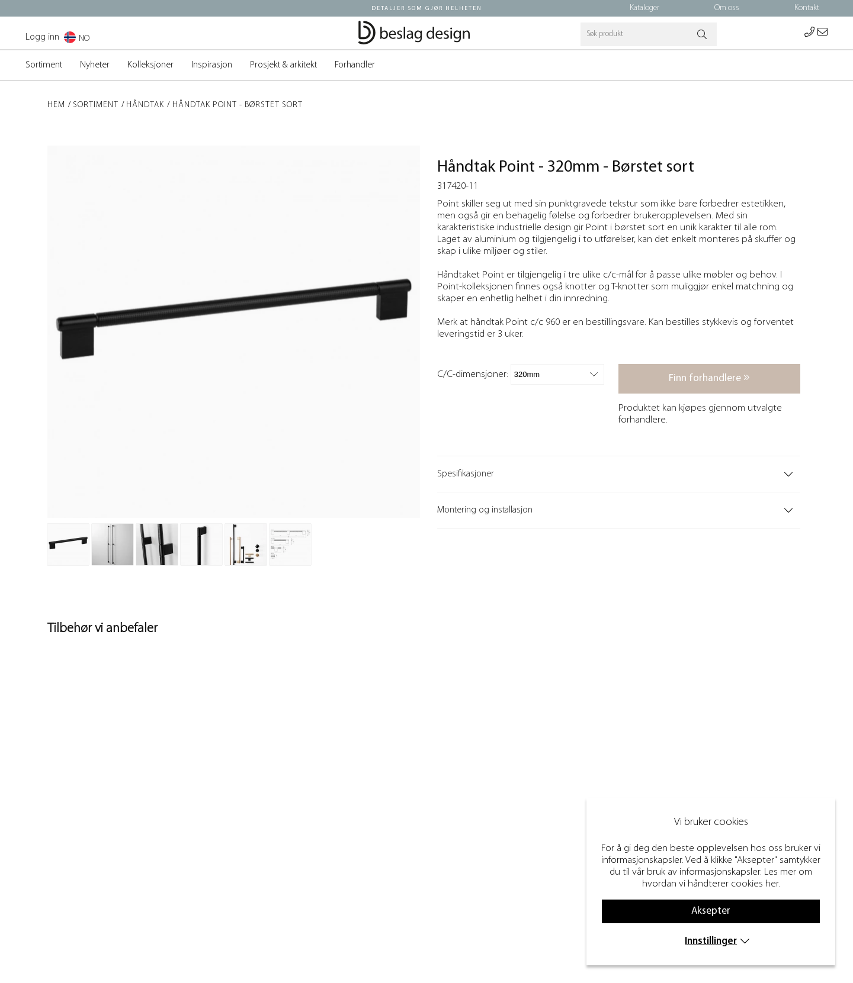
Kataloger (644, 8)
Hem (56, 105)
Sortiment (43, 65)
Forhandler (355, 65)
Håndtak (145, 105)
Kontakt (806, 8)
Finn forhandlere (709, 377)
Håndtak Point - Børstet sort (237, 105)
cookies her (754, 884)
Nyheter (95, 65)
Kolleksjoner (150, 65)
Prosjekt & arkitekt (283, 65)
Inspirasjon (211, 65)
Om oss (726, 8)
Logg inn (42, 37)
